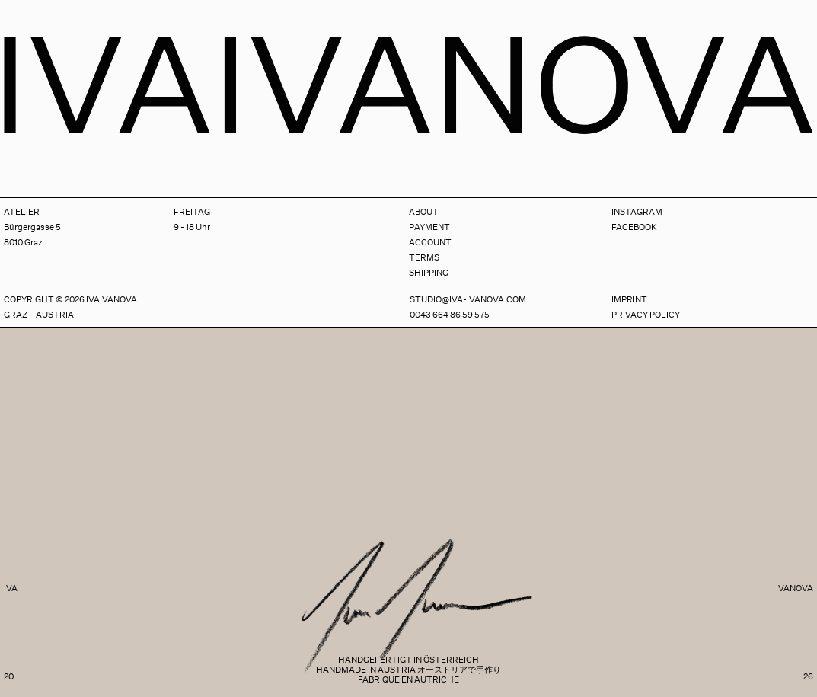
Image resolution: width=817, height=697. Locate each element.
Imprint (629, 299)
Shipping (428, 273)
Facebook (634, 227)
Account (430, 242)
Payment (429, 227)
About (424, 212)
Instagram (636, 212)
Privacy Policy (645, 315)
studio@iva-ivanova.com (468, 299)
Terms (424, 258)
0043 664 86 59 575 (450, 315)
